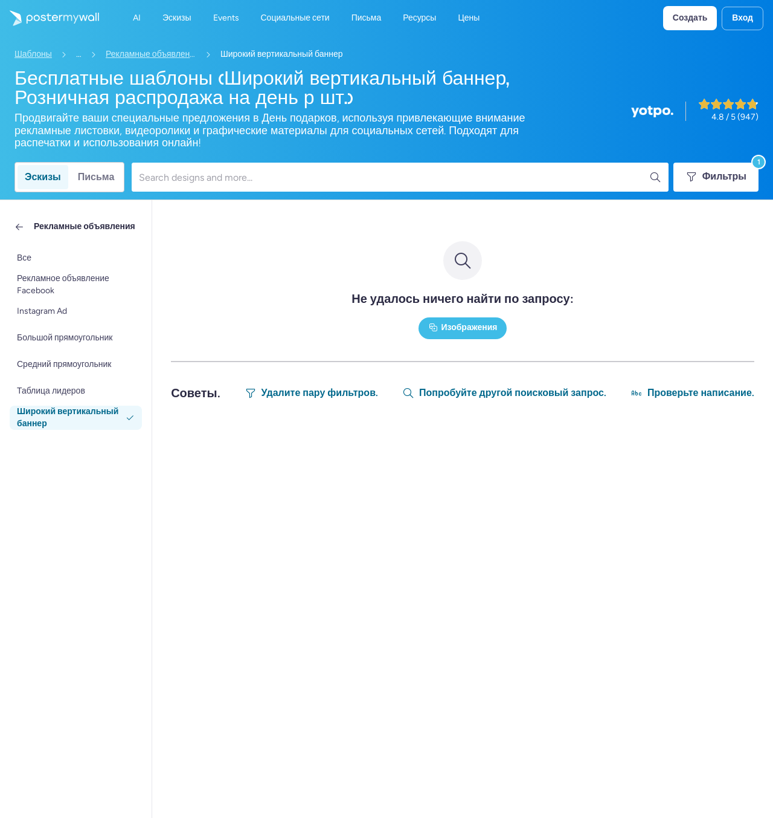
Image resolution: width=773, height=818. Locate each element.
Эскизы (43, 177)
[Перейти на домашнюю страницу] (49, 18)
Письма (96, 177)
